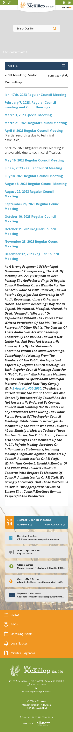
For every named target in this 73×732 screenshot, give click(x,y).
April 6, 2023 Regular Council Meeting (34, 130)
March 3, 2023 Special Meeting (28, 115)
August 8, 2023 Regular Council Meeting (36, 184)
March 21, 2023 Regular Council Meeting (36, 123)
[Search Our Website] (36, 28)
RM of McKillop (36, 6)
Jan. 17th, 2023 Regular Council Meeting (35, 95)
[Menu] (66, 7)
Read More (24, 524)
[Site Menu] (36, 66)
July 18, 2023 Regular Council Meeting (34, 176)
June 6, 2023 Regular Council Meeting (33, 168)
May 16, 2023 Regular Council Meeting (34, 160)
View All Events (55, 524)
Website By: (27, 723)
